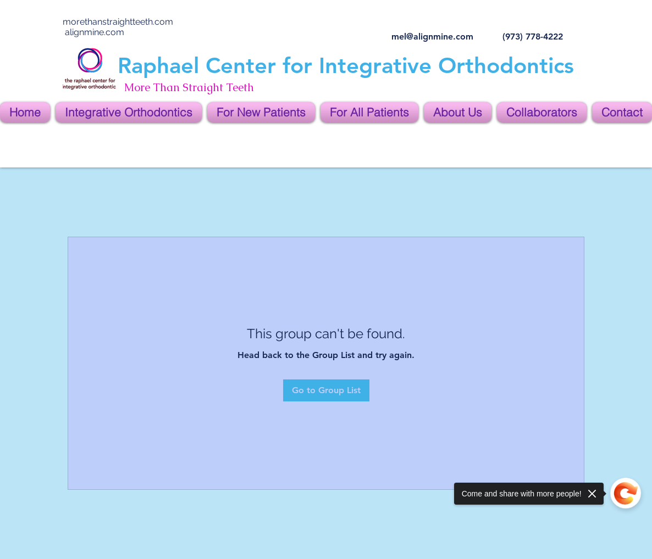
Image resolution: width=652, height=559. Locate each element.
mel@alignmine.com (432, 36)
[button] (129, 112)
